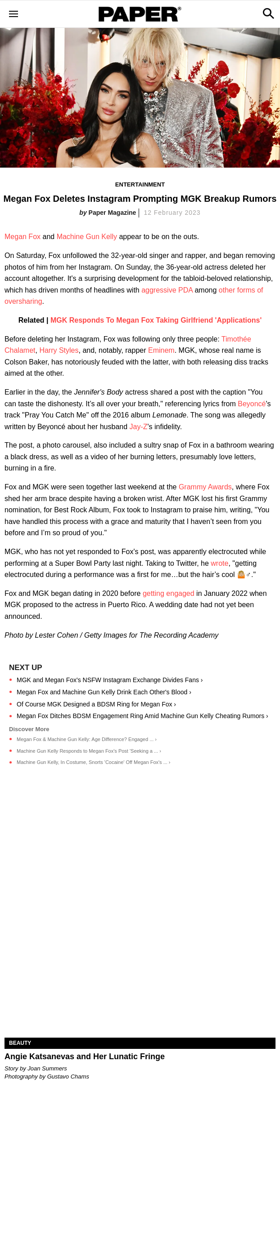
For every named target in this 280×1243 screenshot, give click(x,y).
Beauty (20, 1043)
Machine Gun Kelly (87, 236)
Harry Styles (58, 350)
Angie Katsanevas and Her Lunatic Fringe (85, 1056)
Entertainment (140, 184)
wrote (219, 563)
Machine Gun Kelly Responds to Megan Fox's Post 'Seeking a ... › (89, 751)
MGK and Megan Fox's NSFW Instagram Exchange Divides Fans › (110, 680)
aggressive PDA (167, 290)
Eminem (161, 350)
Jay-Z (139, 427)
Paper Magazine (112, 212)
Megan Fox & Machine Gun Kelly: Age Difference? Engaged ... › (87, 739)
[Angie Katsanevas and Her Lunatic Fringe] (140, 970)
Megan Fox (23, 236)
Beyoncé (252, 404)
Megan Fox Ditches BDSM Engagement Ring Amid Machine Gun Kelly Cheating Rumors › (142, 715)
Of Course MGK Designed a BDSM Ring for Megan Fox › (96, 704)
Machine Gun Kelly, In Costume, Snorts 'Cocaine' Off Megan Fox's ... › (94, 762)
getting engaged (168, 593)
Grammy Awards (205, 487)
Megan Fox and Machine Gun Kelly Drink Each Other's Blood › (104, 692)
